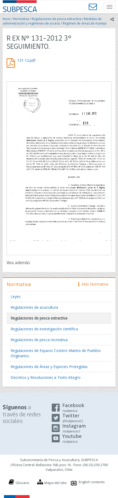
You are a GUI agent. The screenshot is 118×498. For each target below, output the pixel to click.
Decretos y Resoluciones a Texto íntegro (46, 377)
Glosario (22, 482)
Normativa (21, 19)
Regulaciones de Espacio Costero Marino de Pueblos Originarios (56, 353)
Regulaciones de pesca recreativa (39, 339)
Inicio (7, 19)
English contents (92, 482)
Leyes (16, 296)
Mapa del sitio (55, 482)
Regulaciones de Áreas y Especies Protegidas (49, 366)
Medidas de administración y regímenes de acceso (52, 21)
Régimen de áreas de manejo (85, 23)
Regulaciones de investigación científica (44, 328)
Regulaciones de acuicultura (34, 307)
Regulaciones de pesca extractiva (56, 19)
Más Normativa (93, 284)
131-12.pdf (26, 60)
